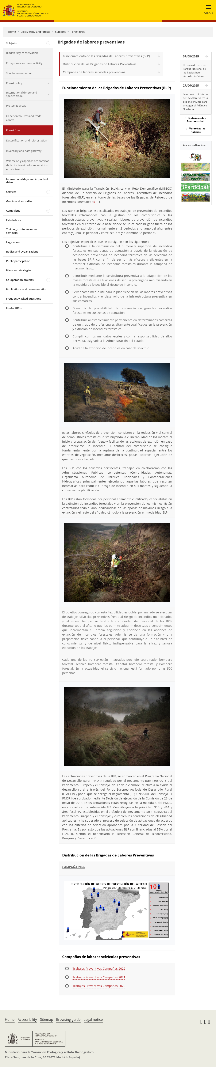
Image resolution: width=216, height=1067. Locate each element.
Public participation (18, 261)
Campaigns (13, 210)
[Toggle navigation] (207, 10)
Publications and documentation (26, 289)
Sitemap (46, 1019)
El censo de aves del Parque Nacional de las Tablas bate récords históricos (195, 70)
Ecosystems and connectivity (24, 63)
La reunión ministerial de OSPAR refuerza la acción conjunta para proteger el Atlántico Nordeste (195, 101)
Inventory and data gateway (24, 151)
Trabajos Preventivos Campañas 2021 (99, 977)
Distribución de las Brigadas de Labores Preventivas (99, 64)
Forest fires (77, 32)
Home (12, 32)
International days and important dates (27, 180)
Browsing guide (68, 1019)
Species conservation (19, 73)
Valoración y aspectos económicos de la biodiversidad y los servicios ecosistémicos (27, 165)
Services (11, 192)
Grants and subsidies (19, 201)
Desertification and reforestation (26, 140)
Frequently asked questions (23, 298)
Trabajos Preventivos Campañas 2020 (99, 986)
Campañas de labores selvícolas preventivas (94, 72)
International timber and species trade (21, 94)
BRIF (96, 202)
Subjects (60, 32)
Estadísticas (13, 220)
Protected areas (16, 105)
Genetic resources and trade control (23, 118)
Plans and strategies (18, 270)
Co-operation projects (20, 280)
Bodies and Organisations (22, 251)
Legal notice (93, 1019)
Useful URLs (14, 308)
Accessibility (27, 1019)
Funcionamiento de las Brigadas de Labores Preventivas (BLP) (106, 56)
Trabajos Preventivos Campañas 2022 (99, 968)
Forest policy (14, 83)
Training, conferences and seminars (22, 231)
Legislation (13, 242)
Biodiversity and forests (35, 32)
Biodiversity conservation (22, 53)
